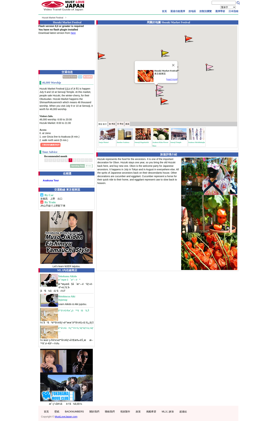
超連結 (183, 411)
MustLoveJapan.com (66, 416)
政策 (138, 411)
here (73, 33)
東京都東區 (87, 77)
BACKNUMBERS (74, 411)
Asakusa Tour (51, 180)
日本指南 (233, 11)
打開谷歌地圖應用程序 (51, 145)
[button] (159, 87)
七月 (80, 77)
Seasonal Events (70, 77)
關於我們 (94, 411)
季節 (120, 124)
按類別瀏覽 (205, 11)
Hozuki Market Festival (52, 17)
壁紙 (56, 411)
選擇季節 (220, 11)
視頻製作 (125, 411)
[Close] (173, 65)
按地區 (192, 11)
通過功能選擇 (177, 11)
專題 (112, 124)
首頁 (164, 11)
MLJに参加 (168, 411)
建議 (127, 124)
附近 (103, 124)
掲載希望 (151, 411)
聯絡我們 (110, 411)
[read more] (171, 79)
